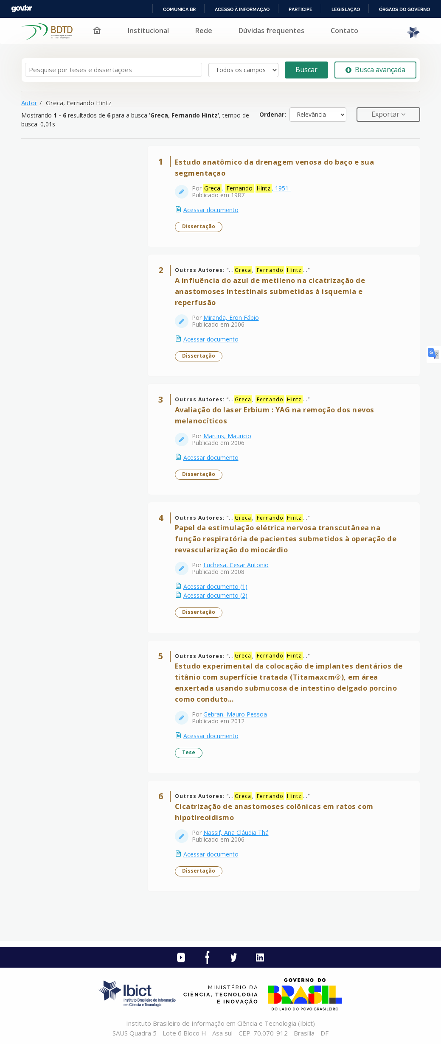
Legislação (345, 9)
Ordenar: (272, 114)
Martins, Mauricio (227, 436)
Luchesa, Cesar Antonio (236, 565)
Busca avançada (375, 69)
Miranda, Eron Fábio (231, 317)
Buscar (306, 69)
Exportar (386, 114)
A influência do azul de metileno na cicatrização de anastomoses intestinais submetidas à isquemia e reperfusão (270, 291)
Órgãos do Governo (404, 9)
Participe (300, 9)
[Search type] (243, 70)
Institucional (148, 30)
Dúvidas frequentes (271, 30)
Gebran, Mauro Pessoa (235, 714)
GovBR (21, 9)
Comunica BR (179, 9)
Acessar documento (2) (215, 595)
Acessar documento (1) (215, 586)
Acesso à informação (242, 9)
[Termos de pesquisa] (113, 70)
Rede (203, 30)
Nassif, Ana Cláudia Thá (236, 832)
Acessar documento (211, 210)
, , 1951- (247, 188)
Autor (29, 102)
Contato (344, 30)
